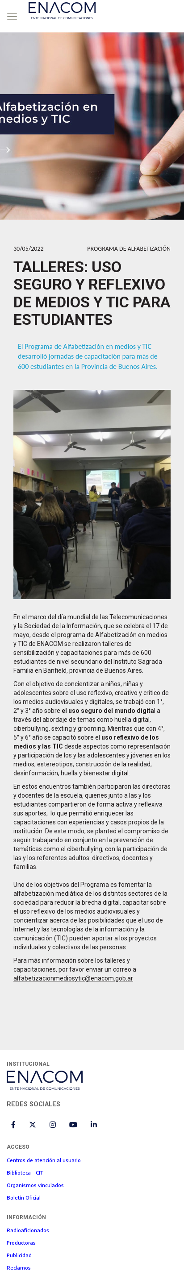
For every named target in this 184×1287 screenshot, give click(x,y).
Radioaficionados (28, 1230)
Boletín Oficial (24, 1197)
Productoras (21, 1242)
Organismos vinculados (35, 1185)
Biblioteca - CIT (25, 1172)
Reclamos (19, 1267)
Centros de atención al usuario (44, 1160)
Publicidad (19, 1255)
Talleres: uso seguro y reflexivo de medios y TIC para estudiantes (92, 293)
